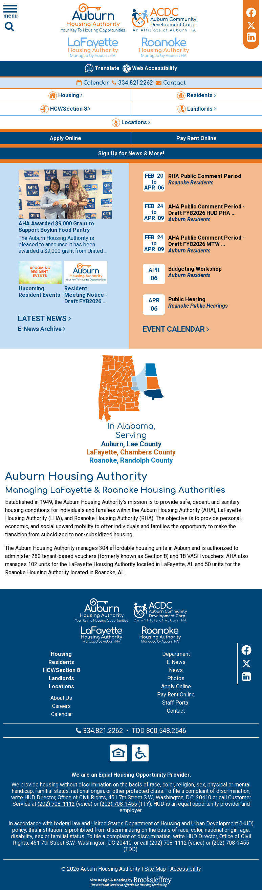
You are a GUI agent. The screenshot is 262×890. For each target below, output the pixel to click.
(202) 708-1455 (118, 804)
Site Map (155, 869)
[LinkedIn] (251, 37)
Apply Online (176, 686)
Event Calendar (176, 329)
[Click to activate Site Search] (9, 26)
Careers (61, 706)
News (176, 670)
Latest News (44, 318)
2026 (73, 869)
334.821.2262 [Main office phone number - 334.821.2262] (132, 83)
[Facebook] (251, 11)
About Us (61, 698)
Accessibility (185, 869)
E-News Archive (41, 328)
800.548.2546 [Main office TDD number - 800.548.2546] (166, 731)
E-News (176, 662)
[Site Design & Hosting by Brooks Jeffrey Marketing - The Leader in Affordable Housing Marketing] (131, 881)
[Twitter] (251, 24)
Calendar (93, 83)
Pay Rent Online (176, 694)
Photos (175, 678)
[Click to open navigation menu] (10, 11)
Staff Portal (176, 702)
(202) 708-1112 (56, 804)
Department (176, 654)
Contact (171, 83)
